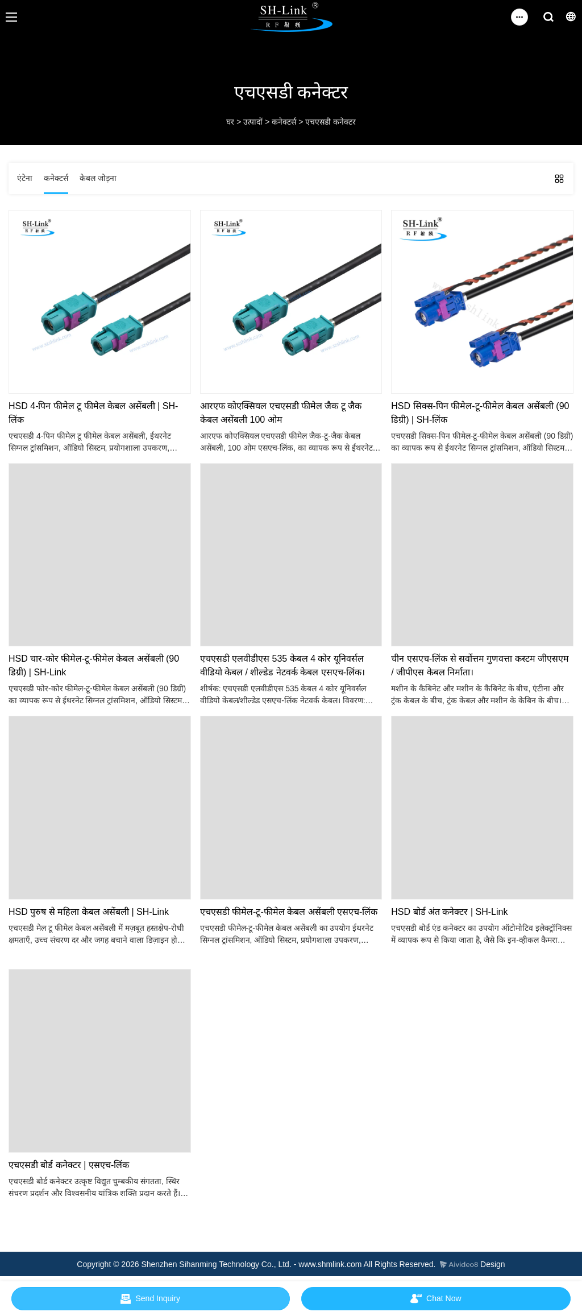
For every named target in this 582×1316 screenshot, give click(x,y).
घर (230, 121)
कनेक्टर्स (284, 121)
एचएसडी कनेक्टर (330, 121)
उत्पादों (253, 121)
